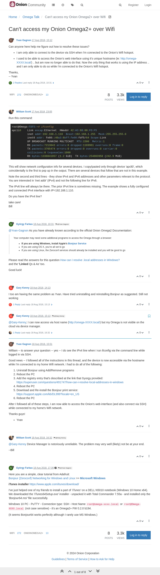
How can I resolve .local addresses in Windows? (90, 260)
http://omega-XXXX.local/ (84, 322)
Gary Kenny (23, 287)
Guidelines (58, 559)
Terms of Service (77, 559)
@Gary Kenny (58, 316)
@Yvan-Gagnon (19, 230)
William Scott (23, 111)
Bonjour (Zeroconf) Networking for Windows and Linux (42, 478)
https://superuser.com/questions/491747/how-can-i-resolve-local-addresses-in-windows (70, 382)
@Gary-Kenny (17, 322)
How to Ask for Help (102, 559)
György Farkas (24, 224)
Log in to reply (138, 96)
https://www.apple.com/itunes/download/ (54, 484)
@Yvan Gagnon (62, 224)
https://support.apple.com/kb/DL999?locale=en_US (48, 394)
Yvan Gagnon (23, 40)
